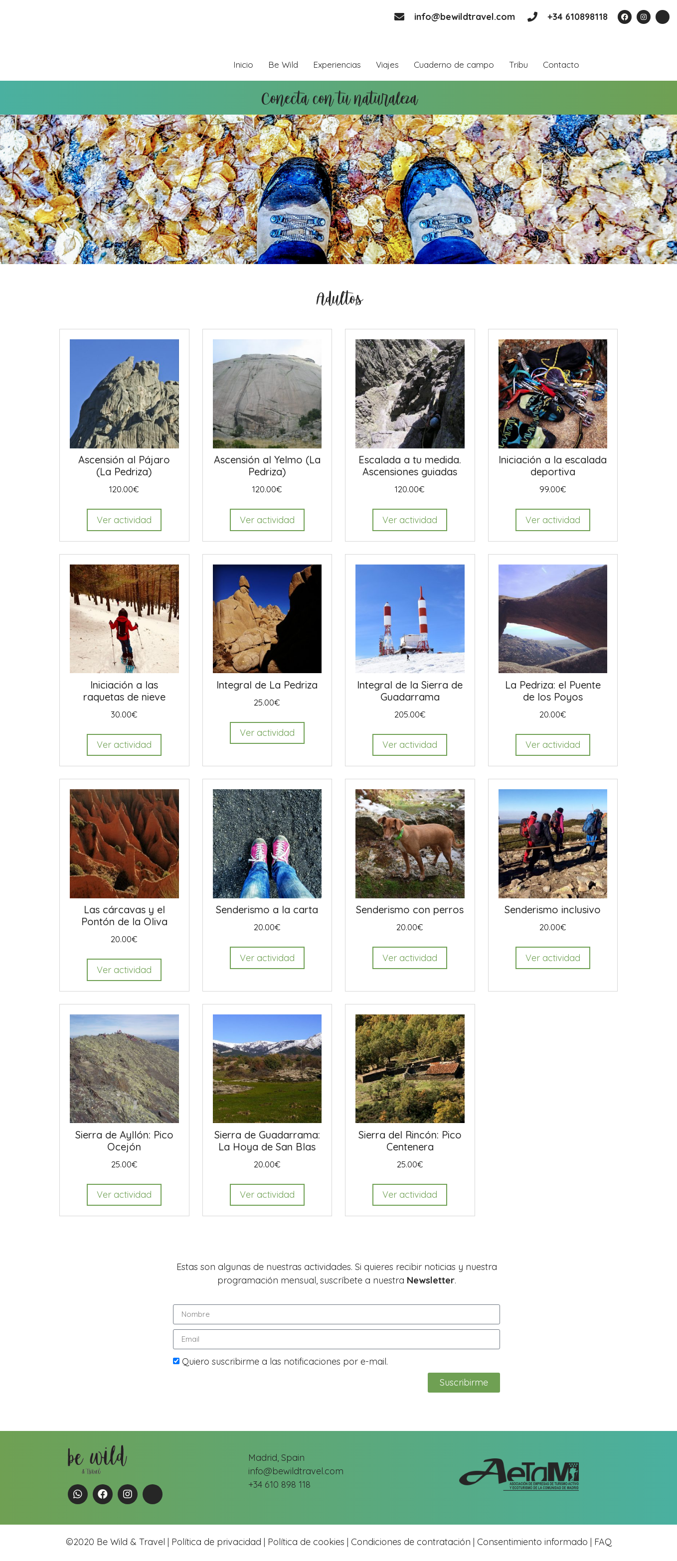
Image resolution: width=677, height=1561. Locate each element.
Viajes (387, 64)
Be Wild (283, 64)
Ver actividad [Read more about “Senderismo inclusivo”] (552, 958)
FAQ (602, 1542)
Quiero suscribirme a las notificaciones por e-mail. (285, 1361)
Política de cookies (306, 1542)
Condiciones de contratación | (414, 1542)
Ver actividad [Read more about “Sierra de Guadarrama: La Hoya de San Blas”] (267, 1194)
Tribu (518, 64)
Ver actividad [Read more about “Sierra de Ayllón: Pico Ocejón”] (124, 1194)
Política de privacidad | (219, 1542)
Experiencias (337, 64)
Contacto (561, 64)
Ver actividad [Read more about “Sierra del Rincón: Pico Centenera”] (409, 1194)
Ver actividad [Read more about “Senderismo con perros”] (409, 958)
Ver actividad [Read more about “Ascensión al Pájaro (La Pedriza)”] (124, 520)
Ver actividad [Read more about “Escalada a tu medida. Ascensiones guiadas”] (409, 520)
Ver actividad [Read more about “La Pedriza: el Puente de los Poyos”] (552, 744)
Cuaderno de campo (454, 64)
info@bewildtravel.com (464, 16)
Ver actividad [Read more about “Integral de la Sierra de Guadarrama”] (409, 744)
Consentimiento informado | (534, 1542)
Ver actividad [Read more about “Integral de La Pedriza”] (267, 732)
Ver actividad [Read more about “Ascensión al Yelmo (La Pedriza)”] (267, 520)
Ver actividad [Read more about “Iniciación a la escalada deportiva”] (552, 520)
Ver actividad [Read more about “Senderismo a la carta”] (267, 958)
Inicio (243, 64)
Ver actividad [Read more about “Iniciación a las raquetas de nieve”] (124, 744)
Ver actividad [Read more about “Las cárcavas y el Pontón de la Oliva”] (124, 970)
